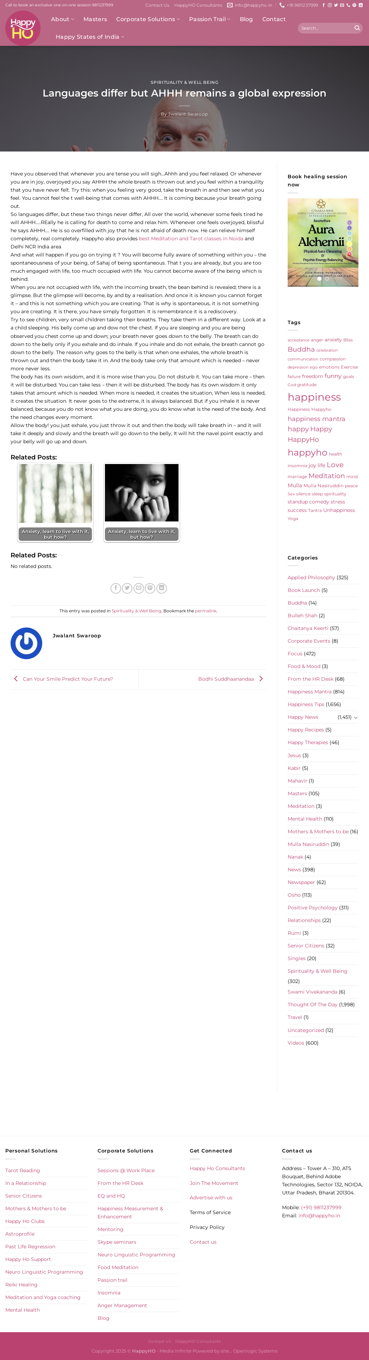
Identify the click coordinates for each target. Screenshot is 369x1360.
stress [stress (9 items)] (338, 502)
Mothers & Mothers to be (318, 831)
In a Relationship (25, 1183)
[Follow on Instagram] (330, 5)
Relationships (304, 920)
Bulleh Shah (302, 615)
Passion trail (112, 1280)
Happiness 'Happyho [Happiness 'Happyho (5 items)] (309, 409)
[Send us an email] (342, 5)
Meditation (301, 806)
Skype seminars (117, 1242)
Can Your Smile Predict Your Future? (62, 679)
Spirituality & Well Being (185, 82)
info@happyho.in (319, 1215)
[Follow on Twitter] (336, 5)
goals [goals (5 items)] (348, 376)
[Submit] (356, 28)
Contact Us (157, 5)
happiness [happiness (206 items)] (314, 397)
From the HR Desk (310, 679)
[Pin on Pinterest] (150, 588)
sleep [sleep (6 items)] (317, 493)
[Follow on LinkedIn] (361, 5)
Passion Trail (210, 19)
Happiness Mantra (310, 691)
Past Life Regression (30, 1246)
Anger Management (122, 1305)
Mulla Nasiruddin (308, 844)
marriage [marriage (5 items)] (297, 476)
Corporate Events (309, 641)
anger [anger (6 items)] (317, 339)
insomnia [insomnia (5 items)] (297, 465)
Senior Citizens (306, 945)
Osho (294, 895)
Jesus (294, 755)
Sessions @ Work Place (126, 1170)
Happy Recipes (306, 730)
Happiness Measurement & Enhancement (130, 1212)
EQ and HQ (111, 1196)
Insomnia (109, 1293)
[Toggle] (356, 717)
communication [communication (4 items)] (303, 359)
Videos (296, 1043)
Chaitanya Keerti (308, 628)
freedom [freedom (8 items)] (312, 376)
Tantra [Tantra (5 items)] (315, 510)
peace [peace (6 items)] (351, 485)
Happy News (303, 717)
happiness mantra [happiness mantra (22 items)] (316, 419)
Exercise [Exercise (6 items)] (349, 367)
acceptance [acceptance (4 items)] (298, 340)
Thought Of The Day (313, 1004)
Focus (295, 653)
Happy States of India (90, 37)
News (294, 869)
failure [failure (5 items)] (294, 376)
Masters (95, 19)
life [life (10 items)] (321, 465)
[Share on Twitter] (127, 588)
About (62, 19)
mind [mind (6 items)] (352, 476)
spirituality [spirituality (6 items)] (335, 493)
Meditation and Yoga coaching (43, 1297)
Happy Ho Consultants (217, 1168)
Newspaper (301, 882)
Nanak (295, 857)
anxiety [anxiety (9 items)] (333, 339)
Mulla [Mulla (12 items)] (295, 485)
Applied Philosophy (311, 577)
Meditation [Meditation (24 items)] (326, 476)
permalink (206, 610)
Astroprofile (20, 1234)
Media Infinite (176, 1351)
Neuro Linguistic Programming (44, 1272)
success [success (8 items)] (297, 510)
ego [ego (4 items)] (314, 367)
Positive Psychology (313, 907)
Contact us (203, 1242)
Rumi (294, 933)
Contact (274, 19)
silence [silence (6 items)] (303, 493)
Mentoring (111, 1229)
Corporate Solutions (148, 19)
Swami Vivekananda (312, 992)
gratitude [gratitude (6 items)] (307, 384)
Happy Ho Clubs (25, 1221)
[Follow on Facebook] (324, 5)
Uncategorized (306, 1030)
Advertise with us (211, 1197)
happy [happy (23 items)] (298, 429)
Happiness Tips (306, 704)
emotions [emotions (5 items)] (329, 367)
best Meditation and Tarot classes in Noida (191, 238)
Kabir (294, 768)
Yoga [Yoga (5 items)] (293, 518)
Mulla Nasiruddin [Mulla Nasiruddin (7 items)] (324, 485)
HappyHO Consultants (198, 5)
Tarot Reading (22, 1170)
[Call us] (348, 5)
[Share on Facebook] (116, 588)
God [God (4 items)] (292, 385)
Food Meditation (118, 1267)
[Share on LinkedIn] (161, 588)
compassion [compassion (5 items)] (333, 359)
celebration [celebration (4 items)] (327, 350)
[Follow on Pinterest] (354, 5)
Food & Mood (304, 666)
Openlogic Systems (255, 1351)
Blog (246, 19)
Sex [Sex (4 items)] (291, 494)
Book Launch (304, 590)
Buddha (297, 603)
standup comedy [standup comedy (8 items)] (308, 502)
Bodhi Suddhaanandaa (232, 679)
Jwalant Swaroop (188, 114)
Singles (297, 958)
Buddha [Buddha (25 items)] (301, 349)
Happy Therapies (308, 742)
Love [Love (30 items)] (335, 464)
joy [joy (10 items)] (312, 465)
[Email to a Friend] (138, 588)
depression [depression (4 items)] (298, 367)
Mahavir (297, 781)
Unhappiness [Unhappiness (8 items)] (339, 510)
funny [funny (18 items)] (333, 375)
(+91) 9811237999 (321, 1207)
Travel (295, 1017)
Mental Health (305, 819)
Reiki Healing (21, 1284)
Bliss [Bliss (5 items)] (348, 340)
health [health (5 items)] (335, 454)
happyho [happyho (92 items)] (307, 452)
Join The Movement (214, 1183)
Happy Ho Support (28, 1259)
